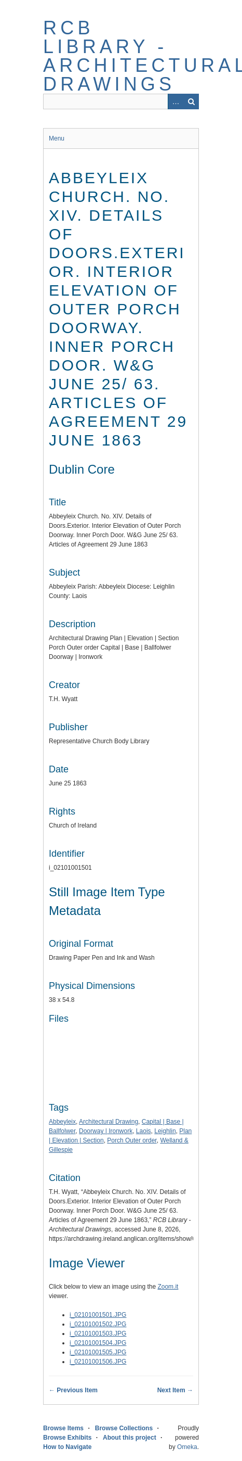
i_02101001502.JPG (98, 1324)
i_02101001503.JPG (98, 1333)
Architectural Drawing (108, 1121)
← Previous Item (73, 1390)
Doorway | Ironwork (105, 1131)
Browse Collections (124, 1428)
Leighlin (165, 1131)
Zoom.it (167, 1286)
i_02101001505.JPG (98, 1352)
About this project (129, 1437)
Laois (143, 1131)
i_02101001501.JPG (98, 1314)
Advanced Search (175, 101)
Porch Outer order (131, 1140)
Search (191, 101)
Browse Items (63, 1428)
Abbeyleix (62, 1121)
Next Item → (175, 1390)
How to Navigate (67, 1447)
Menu (56, 138)
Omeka (187, 1447)
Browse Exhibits (67, 1437)
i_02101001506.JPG (98, 1361)
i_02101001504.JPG (98, 1342)
